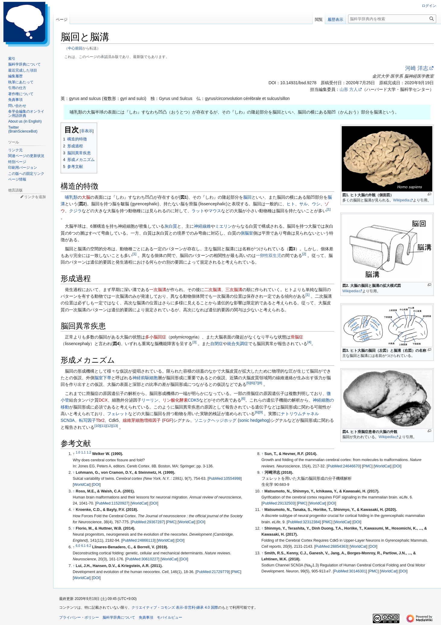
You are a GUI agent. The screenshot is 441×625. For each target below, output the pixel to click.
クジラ (75, 210)
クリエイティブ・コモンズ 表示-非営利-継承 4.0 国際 (175, 607)
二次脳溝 (212, 289)
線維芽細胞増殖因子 (142, 420)
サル (303, 203)
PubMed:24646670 (344, 466)
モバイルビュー (169, 617)
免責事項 (146, 617)
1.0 (78, 452)
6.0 (78, 545)
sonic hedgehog (254, 420)
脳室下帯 (102, 377)
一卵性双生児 (268, 255)
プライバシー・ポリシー (79, 617)
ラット (198, 210)
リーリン (149, 400)
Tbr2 (100, 420)
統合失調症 (237, 343)
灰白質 (170, 226)
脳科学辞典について (119, 617)
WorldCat (82, 484)
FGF (167, 420)
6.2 (89, 545)
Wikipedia (401, 200)
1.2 (89, 452)
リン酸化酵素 (175, 400)
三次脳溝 (233, 289)
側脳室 (246, 233)
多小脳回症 (155, 337)
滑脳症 (296, 337)
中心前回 (75, 48)
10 (97, 426)
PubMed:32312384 (304, 522)
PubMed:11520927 (112, 503)
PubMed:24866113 (138, 540)
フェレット (117, 413)
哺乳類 (71, 197)
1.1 (83, 452)
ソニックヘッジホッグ (215, 420)
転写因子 (87, 420)
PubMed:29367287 (148, 522)
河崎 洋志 (416, 68)
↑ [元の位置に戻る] (74, 472)
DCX (103, 400)
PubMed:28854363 (331, 546)
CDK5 (193, 400)
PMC (171, 522)
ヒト (291, 203)
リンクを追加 (35, 197)
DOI (96, 484)
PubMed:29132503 (278, 503)
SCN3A (68, 420)
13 (115, 426)
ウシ (316, 203)
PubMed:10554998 (224, 478)
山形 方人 (349, 89)
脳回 (247, 197)
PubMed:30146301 (350, 571)
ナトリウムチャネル (300, 413)
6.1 (83, 545)
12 (109, 426)
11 (103, 426)
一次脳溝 (157, 289)
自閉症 (216, 343)
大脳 (86, 197)
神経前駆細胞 (145, 377)
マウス (214, 210)
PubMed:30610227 (142, 559)
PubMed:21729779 (213, 572)
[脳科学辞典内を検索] (392, 18)
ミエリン (223, 226)
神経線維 (202, 226)
